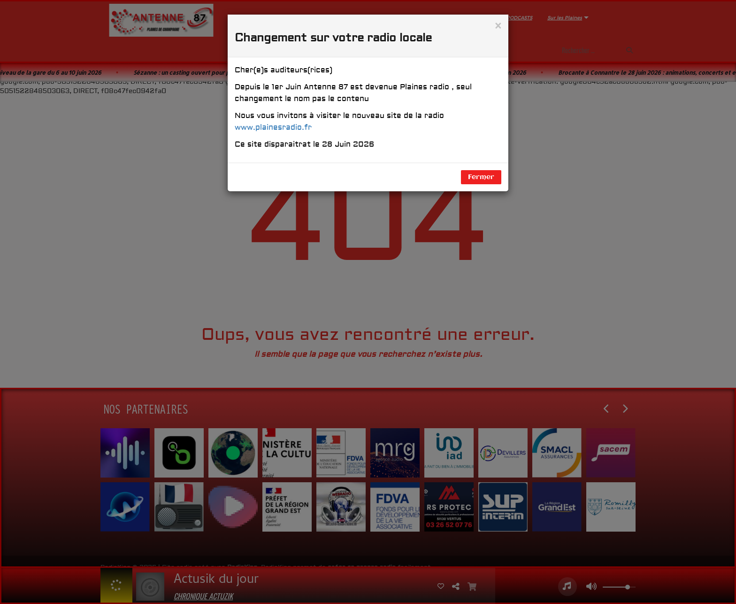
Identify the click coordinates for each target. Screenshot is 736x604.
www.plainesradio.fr (273, 127)
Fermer (481, 177)
